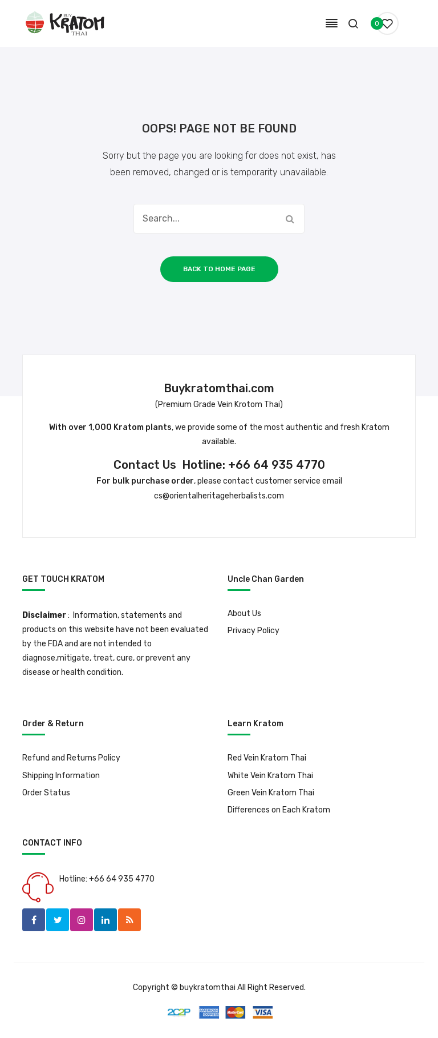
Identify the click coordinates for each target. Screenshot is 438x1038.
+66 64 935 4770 (276, 465)
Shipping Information (61, 775)
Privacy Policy (253, 630)
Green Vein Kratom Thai (271, 793)
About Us (244, 613)
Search (289, 218)
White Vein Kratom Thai (270, 775)
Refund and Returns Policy (71, 758)
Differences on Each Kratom (279, 810)
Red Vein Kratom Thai (267, 758)
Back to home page (219, 269)
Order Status (46, 793)
